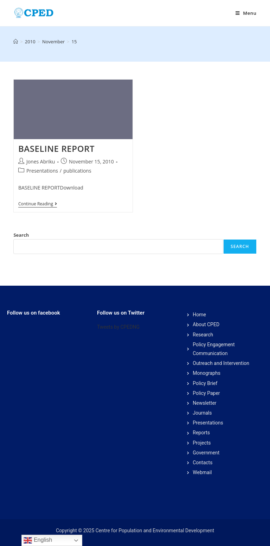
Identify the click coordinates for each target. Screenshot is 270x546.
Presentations (42, 170)
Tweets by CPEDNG (118, 327)
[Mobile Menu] (246, 13)
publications (77, 170)
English (38, 540)
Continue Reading (37, 204)
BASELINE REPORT (56, 148)
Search (21, 235)
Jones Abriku (40, 161)
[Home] (15, 41)
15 (74, 41)
